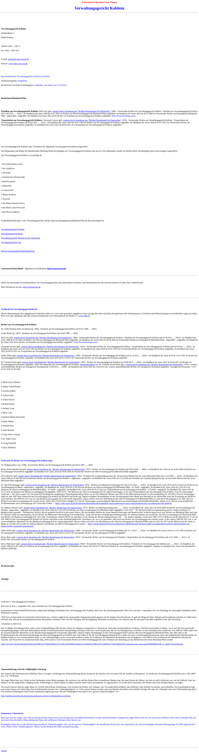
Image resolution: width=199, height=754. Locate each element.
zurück (4, 751)
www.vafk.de (84, 316)
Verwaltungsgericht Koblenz (13, 229)
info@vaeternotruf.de (32, 287)
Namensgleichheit (87, 364)
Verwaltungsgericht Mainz (12, 234)
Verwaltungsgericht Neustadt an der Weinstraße (20, 238)
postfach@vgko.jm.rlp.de (18, 59)
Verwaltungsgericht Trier (11, 242)
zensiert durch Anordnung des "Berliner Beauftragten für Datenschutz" (81, 111)
